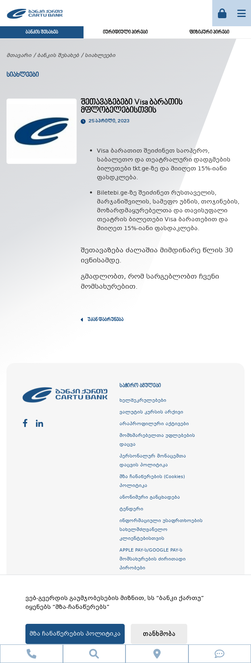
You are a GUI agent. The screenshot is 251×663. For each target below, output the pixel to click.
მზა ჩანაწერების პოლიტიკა (75, 633)
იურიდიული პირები (125, 32)
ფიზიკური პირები (209, 32)
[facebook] (25, 424)
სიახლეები (100, 55)
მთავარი (18, 55)
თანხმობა (159, 634)
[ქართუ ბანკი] (34, 19)
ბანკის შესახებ (41, 32)
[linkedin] (39, 424)
